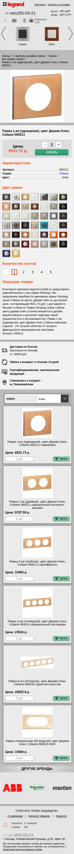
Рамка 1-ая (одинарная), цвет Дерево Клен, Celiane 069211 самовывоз (37, 443)
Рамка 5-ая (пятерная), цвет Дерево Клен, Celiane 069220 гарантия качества (37, 683)
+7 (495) (20, 13)
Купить (51, 152)
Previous (3, 34)
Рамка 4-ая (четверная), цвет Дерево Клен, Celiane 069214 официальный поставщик (37, 623)
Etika (52, 44)
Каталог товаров (39, 816)
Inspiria (22, 44)
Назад (6, 55)
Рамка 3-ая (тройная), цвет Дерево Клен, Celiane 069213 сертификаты (37, 563)
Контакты (40, 4)
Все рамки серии (12, 59)
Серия (52, 55)
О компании (15, 816)
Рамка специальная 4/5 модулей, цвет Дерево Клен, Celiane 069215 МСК (37, 742)
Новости (61, 816)
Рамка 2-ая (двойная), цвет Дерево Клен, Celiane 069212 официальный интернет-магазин (37, 504)
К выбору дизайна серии (29, 55)
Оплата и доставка (59, 4)
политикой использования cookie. (23, 849)
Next (70, 34)
